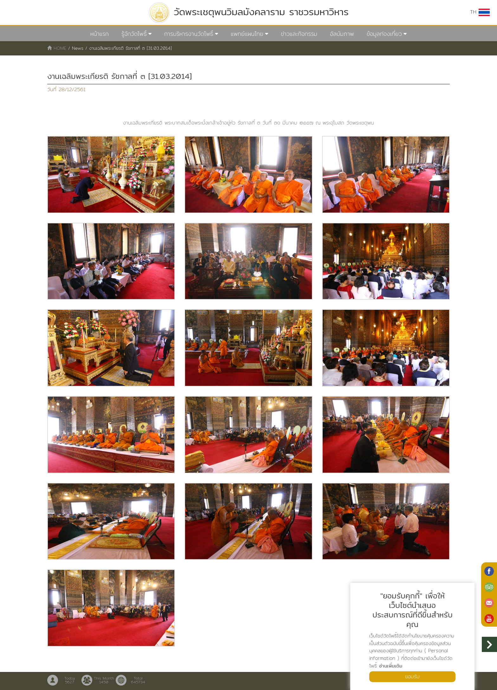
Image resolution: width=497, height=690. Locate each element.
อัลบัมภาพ (342, 33)
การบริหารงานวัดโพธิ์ (188, 33)
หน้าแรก (99, 33)
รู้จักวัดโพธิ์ (134, 33)
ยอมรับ (412, 676)
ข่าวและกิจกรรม (299, 33)
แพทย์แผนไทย (247, 33)
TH (480, 12)
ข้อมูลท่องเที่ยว (384, 33)
